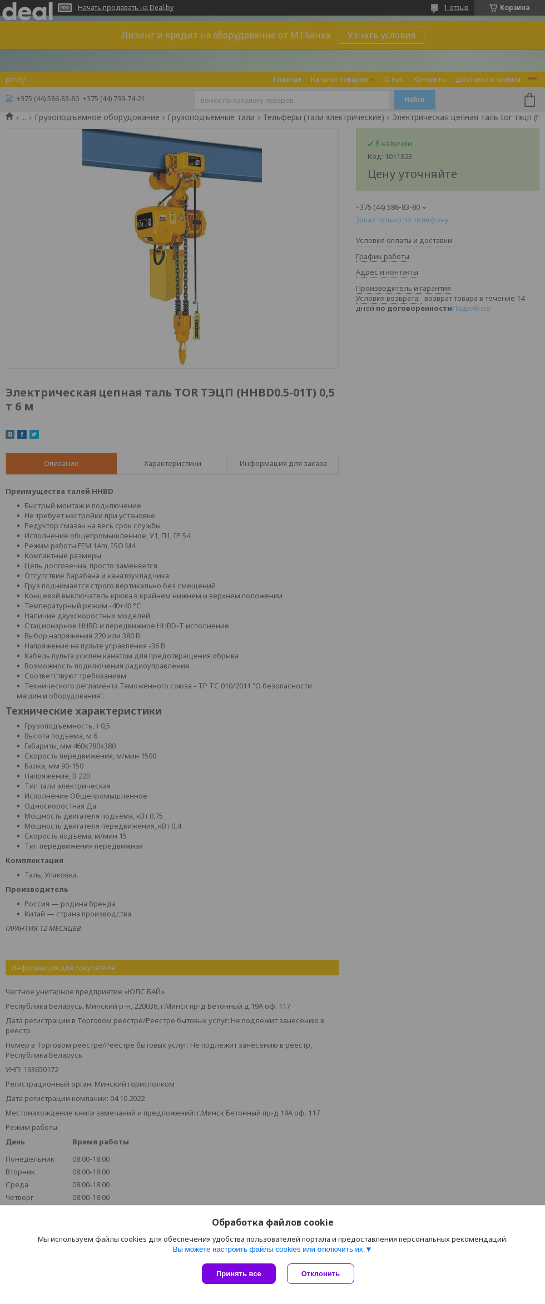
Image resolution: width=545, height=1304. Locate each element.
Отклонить (320, 1274)
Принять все (238, 1274)
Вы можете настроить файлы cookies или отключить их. (268, 1249)
